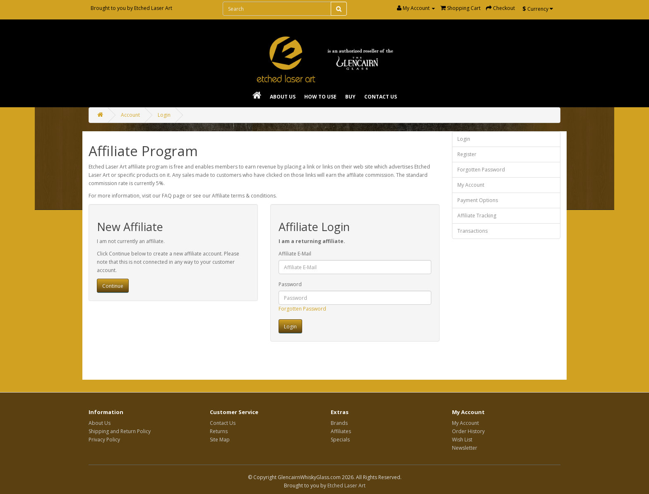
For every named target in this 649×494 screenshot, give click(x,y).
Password (290, 284)
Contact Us (380, 96)
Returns (219, 431)
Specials (340, 439)
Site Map (220, 439)
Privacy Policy (104, 439)
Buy (350, 96)
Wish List (462, 439)
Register (466, 154)
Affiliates (341, 431)
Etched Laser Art (153, 8)
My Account (470, 184)
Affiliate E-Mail (295, 253)
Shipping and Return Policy (120, 431)
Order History (468, 431)
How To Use (320, 96)
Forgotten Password (302, 308)
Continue (112, 285)
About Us (283, 96)
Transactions (472, 230)
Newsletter (464, 447)
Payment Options (477, 200)
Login (164, 114)
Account (130, 114)
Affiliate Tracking (476, 215)
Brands (339, 423)
